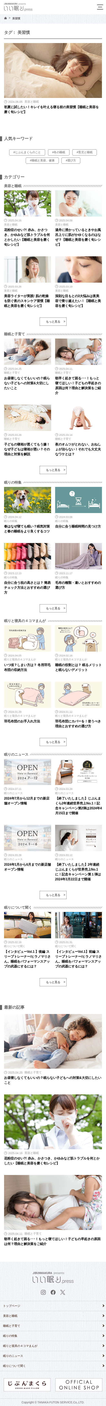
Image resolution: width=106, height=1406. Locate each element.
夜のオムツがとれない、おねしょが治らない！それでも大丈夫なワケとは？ (78, 449)
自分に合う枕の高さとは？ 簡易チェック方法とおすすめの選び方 (27, 587)
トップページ (11, 1305)
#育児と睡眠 (85, 152)
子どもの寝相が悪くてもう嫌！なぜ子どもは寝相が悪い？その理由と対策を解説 (27, 449)
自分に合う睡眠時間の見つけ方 (78, 526)
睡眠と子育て (11, 1325)
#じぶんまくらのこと (27, 152)
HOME (5, 18)
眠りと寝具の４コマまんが (20, 1345)
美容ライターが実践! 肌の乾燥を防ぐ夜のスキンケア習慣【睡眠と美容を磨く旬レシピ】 (27, 301)
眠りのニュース (13, 1355)
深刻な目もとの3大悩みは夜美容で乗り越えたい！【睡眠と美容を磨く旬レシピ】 (78, 301)
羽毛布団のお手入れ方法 (22, 721)
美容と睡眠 (10, 1315)
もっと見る (53, 321)
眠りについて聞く (14, 1365)
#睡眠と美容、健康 (42, 160)
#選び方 (71, 160)
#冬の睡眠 (58, 152)
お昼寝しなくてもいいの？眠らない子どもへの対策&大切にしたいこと (27, 383)
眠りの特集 (10, 1335)
